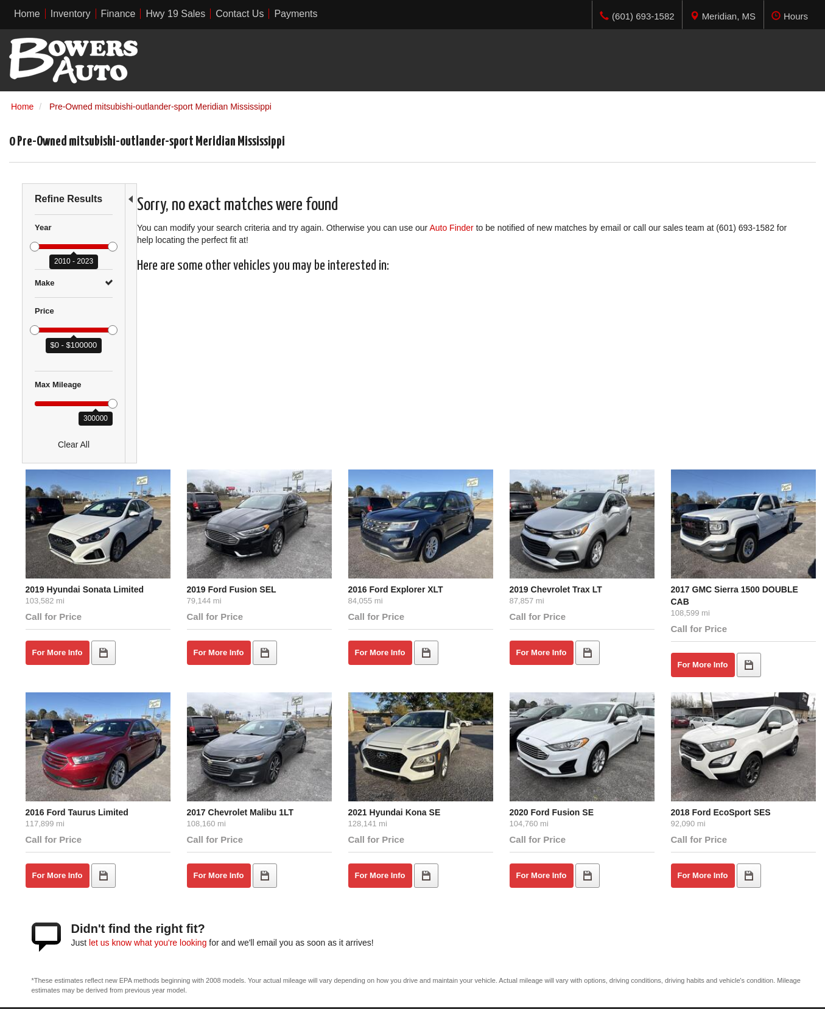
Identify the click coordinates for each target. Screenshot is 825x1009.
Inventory (233, 879)
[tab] (723, 14)
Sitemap (182, 990)
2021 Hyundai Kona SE (468, 607)
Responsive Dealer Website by (636, 994)
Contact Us (237, 904)
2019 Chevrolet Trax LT (604, 401)
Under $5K (29, 867)
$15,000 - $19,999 (44, 904)
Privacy (149, 990)
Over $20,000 (35, 916)
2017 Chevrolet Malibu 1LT (339, 607)
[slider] (35, 246)
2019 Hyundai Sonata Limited (209, 401)
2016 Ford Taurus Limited (201, 607)
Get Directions (655, 904)
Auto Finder (465, 228)
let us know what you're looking (273, 737)
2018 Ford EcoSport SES (743, 607)
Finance (231, 891)
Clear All (74, 444)
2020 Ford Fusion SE (600, 607)
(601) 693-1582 (683, 916)
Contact (117, 990)
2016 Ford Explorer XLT (469, 401)
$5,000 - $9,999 (39, 879)
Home (227, 867)
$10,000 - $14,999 (44, 891)
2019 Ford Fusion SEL (331, 401)
